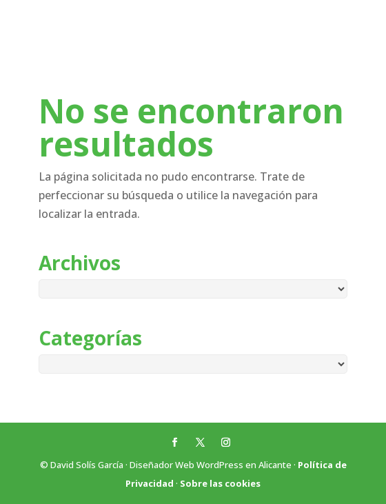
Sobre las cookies (220, 483)
